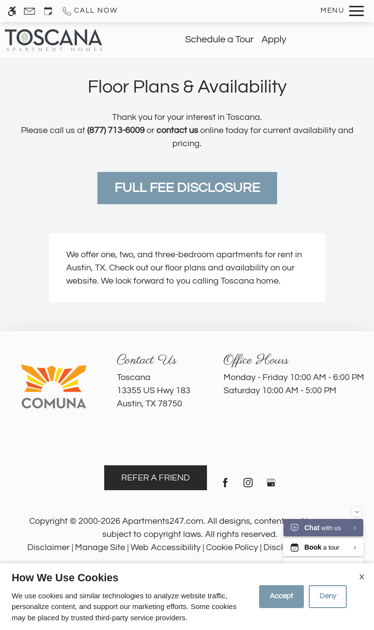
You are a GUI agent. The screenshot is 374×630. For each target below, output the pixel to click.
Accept (281, 596)
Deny (327, 596)
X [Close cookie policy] (361, 577)
